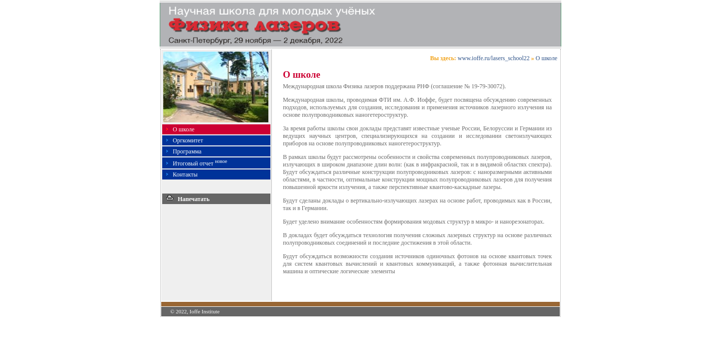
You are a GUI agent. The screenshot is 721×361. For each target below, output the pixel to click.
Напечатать (188, 199)
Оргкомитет (188, 140)
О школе (183, 129)
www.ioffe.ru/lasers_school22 (494, 58)
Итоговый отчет (200, 163)
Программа (187, 151)
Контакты (185, 174)
